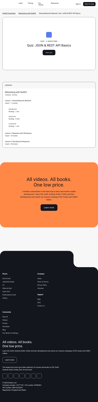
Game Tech (6, 291)
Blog (4, 330)
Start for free (89, 4)
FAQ (38, 302)
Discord (5, 317)
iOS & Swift (6, 278)
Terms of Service (42, 282)
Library (4, 298)
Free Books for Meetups (10, 333)
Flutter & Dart (7, 288)
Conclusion (12, 124)
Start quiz (49, 52)
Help (38, 299)
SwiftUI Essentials (9, 13)
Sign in (78, 4)
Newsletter (5, 326)
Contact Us (41, 306)
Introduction (13, 109)
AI (3, 285)
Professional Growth (9, 295)
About (39, 278)
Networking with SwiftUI (27, 13)
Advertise (40, 288)
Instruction (12, 116)
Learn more (49, 207)
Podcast (5, 320)
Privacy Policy (42, 285)
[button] (21, 3)
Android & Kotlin (8, 282)
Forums (4, 323)
